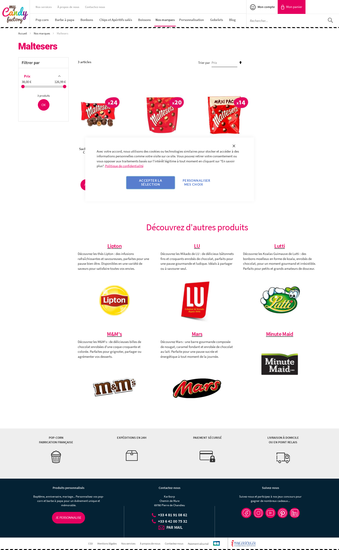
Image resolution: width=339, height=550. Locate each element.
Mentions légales (107, 543)
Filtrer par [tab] (31, 62)
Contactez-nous (95, 7)
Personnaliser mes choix (196, 182)
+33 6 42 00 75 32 (172, 521)
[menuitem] (42, 20)
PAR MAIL (174, 527)
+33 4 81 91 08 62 (172, 514)
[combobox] (293, 20)
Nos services (44, 7)
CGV (90, 543)
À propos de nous (68, 7)
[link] (291, 7)
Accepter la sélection (150, 182)
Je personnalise (68, 517)
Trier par (204, 62)
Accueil (23, 33)
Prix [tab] (27, 76)
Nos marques (42, 33)
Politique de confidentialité (124, 166)
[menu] (140, 20)
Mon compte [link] (266, 7)
